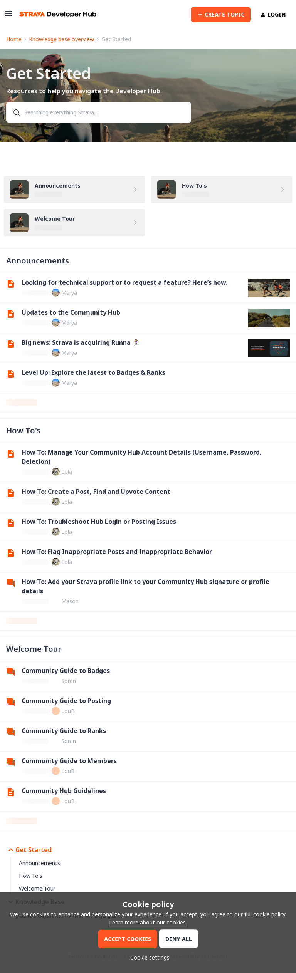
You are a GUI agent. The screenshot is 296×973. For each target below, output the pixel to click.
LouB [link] (68, 711)
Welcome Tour (37, 888)
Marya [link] (69, 292)
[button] (8, 16)
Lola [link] (66, 471)
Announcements (39, 863)
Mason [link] (70, 601)
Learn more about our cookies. (148, 922)
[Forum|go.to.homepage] (57, 14)
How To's (30, 875)
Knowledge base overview (61, 39)
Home (14, 39)
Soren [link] (68, 680)
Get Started (29, 849)
